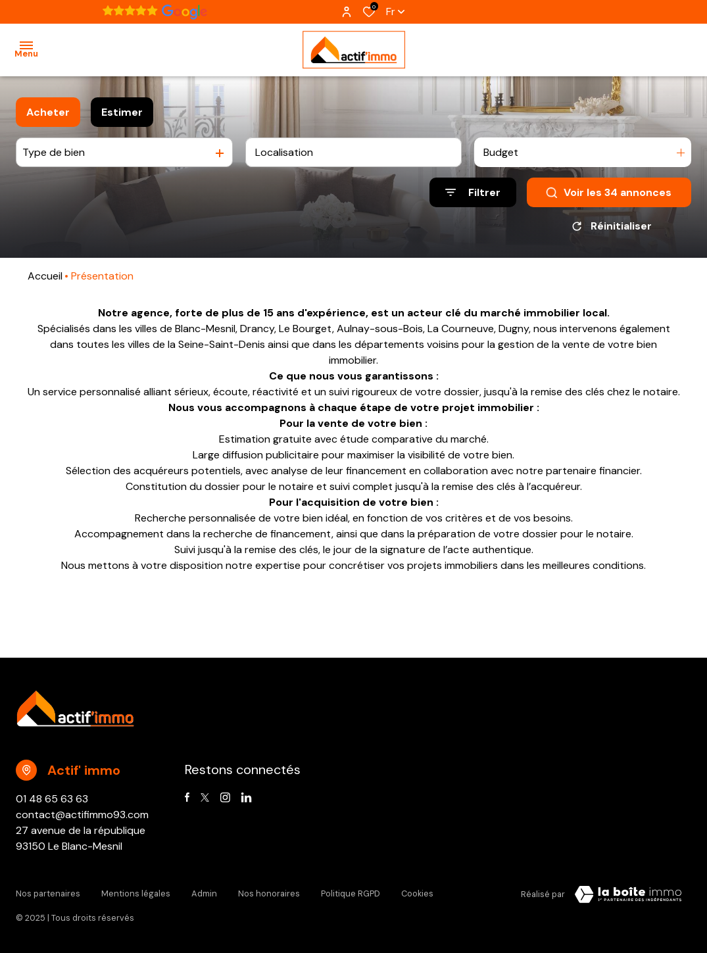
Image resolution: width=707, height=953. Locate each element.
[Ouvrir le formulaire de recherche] (472, 192)
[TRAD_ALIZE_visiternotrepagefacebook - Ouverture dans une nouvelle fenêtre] (187, 797)
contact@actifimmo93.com (82, 814)
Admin (204, 892)
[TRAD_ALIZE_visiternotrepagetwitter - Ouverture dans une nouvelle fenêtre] (205, 797)
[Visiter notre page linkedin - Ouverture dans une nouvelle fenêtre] (246, 797)
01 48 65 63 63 (52, 799)
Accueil (45, 276)
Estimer (122, 112)
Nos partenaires (48, 892)
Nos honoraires (269, 892)
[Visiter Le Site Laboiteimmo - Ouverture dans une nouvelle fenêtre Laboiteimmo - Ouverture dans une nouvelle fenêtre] (628, 894)
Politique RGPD (350, 892)
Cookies (417, 892)
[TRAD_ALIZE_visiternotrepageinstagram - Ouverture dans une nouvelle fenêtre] (225, 797)
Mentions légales (135, 892)
